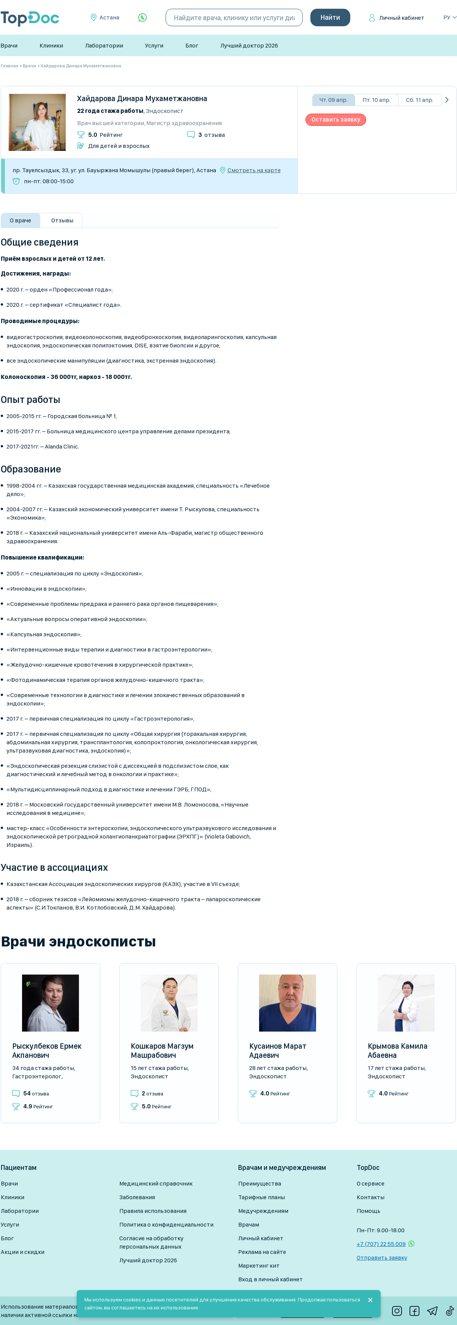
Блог (191, 45)
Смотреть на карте (254, 170)
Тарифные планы (261, 1197)
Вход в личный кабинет (270, 1279)
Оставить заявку (336, 119)
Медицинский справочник (156, 1183)
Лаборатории (104, 45)
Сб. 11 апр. (419, 99)
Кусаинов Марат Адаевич (278, 1050)
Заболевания (137, 1197)
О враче (20, 220)
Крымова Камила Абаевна (398, 1050)
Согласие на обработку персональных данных (151, 1242)
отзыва (211, 134)
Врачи (8, 45)
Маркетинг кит (259, 1265)
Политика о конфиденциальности (166, 1224)
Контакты (370, 1197)
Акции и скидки (22, 1251)
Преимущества (259, 1183)
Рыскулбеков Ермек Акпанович (47, 1050)
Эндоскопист (164, 110)
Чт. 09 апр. (333, 99)
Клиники (51, 45)
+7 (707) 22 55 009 (381, 1243)
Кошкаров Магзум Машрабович (162, 1050)
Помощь (368, 1210)
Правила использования (153, 1210)
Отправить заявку (382, 1257)
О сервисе (370, 1183)
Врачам (248, 1224)
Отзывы (62, 220)
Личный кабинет (401, 17)
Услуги (154, 45)
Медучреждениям (263, 1210)
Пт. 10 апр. (376, 99)
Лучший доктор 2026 (249, 45)
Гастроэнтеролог (36, 1076)
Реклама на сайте (262, 1251)
